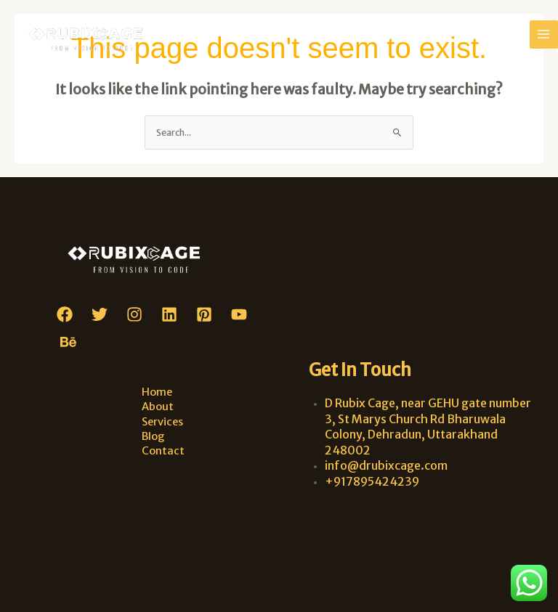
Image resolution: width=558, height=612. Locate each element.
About (158, 406)
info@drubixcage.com (386, 465)
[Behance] (68, 342)
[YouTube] (239, 314)
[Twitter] (99, 314)
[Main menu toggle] (544, 34)
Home (157, 392)
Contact (163, 450)
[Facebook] (64, 314)
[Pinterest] (204, 314)
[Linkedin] (169, 314)
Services (162, 421)
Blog (153, 436)
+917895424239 (372, 481)
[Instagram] (134, 314)
